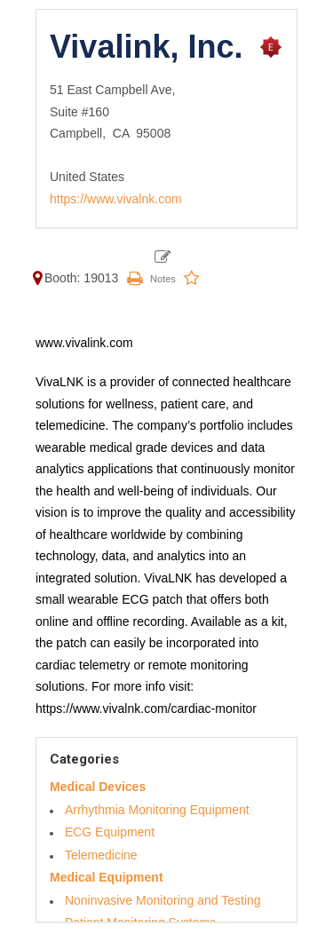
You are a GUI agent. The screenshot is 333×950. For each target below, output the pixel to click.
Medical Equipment (106, 877)
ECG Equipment (110, 832)
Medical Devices (98, 787)
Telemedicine (101, 855)
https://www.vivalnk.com (116, 199)
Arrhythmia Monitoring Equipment (157, 810)
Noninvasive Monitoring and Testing (163, 900)
